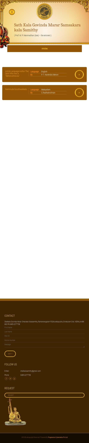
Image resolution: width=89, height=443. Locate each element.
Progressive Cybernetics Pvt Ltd (58, 437)
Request (44, 395)
